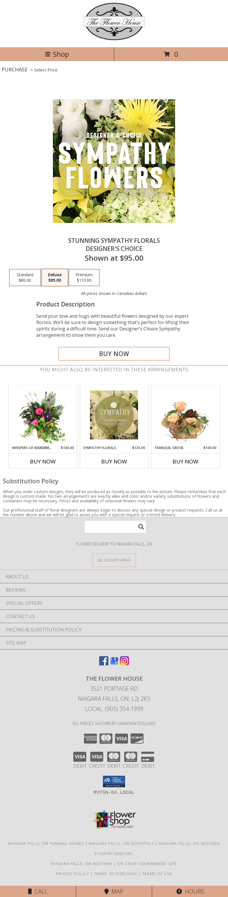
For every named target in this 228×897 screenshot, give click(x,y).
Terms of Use (157, 873)
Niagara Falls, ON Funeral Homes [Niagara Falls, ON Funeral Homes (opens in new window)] (46, 843)
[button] (114, 781)
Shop (57, 54)
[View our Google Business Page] (114, 663)
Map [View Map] (113, 891)
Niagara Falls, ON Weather (81, 863)
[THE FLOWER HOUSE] (113, 38)
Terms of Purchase (115, 873)
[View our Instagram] (124, 663)
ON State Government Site (147, 863)
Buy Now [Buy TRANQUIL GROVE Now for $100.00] (185, 461)
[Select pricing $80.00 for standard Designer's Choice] (25, 277)
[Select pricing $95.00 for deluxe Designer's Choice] (55, 277)
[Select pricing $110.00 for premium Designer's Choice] (84, 277)
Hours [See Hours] (190, 891)
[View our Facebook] (103, 663)
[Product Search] (115, 526)
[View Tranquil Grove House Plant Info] (185, 415)
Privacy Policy (72, 873)
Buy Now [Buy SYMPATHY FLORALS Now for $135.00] (114, 461)
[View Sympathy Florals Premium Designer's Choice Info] (114, 414)
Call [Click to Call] (37, 891)
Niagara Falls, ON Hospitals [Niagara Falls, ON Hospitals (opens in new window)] (121, 843)
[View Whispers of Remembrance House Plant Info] (43, 415)
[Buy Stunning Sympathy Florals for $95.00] (114, 354)
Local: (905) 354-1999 (114, 709)
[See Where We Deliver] (114, 560)
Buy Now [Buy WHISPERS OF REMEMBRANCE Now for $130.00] (43, 461)
